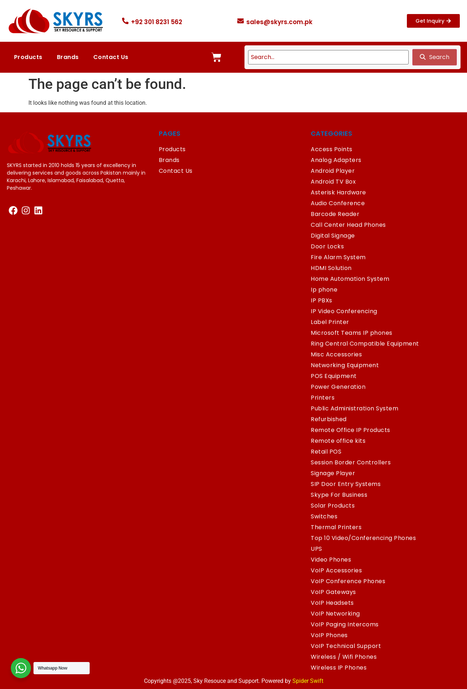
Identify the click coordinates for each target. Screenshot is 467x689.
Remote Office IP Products (350, 430)
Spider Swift (307, 680)
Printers (322, 397)
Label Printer (330, 322)
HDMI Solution (331, 268)
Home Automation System (350, 279)
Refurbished (329, 419)
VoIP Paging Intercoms (345, 624)
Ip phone (324, 289)
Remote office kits (338, 441)
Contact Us (111, 57)
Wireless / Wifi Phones (344, 657)
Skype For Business (339, 495)
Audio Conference (338, 203)
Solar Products (333, 505)
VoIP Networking (335, 613)
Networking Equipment (345, 365)
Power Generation (338, 387)
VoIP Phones (329, 635)
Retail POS (326, 451)
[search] (328, 57)
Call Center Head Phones (348, 225)
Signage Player (333, 473)
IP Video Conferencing (344, 311)
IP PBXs (321, 300)
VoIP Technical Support (346, 646)
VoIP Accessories (336, 570)
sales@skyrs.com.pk (279, 22)
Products (28, 57)
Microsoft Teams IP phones (351, 333)
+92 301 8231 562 (156, 22)
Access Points (332, 149)
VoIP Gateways (333, 592)
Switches (324, 516)
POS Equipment (334, 376)
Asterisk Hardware (338, 192)
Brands (68, 57)
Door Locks (327, 246)
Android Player (333, 171)
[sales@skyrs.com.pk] (240, 21)
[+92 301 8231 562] (125, 21)
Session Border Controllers (351, 462)
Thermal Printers (336, 527)
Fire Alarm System (338, 257)
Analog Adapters (336, 160)
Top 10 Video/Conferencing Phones (363, 538)
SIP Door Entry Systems (346, 484)
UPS (316, 549)
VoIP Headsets (332, 603)
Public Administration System (354, 408)
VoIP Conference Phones (348, 581)
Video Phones (331, 559)
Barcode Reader (335, 214)
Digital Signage (333, 235)
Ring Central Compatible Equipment (365, 343)
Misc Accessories (336, 354)
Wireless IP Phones (339, 667)
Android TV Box (333, 181)
